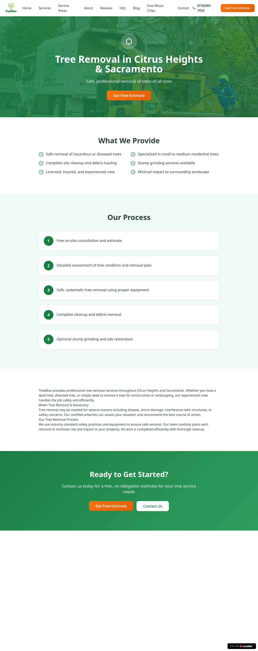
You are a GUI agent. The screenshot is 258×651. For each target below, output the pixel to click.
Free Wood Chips (155, 8)
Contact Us (152, 506)
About (88, 8)
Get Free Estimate (238, 8)
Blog (136, 8)
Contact (183, 8)
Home (26, 8)
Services (45, 8)
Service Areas (63, 8)
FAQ (123, 8)
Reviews (106, 8)
